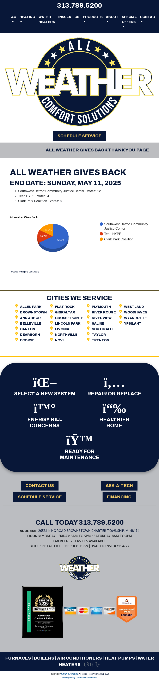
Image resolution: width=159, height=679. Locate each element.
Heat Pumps (120, 658)
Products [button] (93, 17)
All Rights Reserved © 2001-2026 (94, 674)
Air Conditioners (79, 658)
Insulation (69, 17)
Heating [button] (27, 17)
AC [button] (13, 17)
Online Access (69, 673)
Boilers (44, 658)
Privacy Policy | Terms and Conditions (79, 678)
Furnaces (18, 658)
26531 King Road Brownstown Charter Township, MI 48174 (88, 531)
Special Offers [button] (129, 19)
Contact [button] (148, 17)
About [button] (112, 17)
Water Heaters (46, 19)
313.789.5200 (79, 5)
